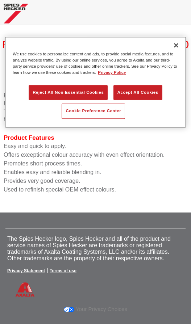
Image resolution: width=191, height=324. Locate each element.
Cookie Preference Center (93, 111)
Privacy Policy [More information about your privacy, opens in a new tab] (112, 73)
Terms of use (63, 270)
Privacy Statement (26, 270)
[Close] (176, 45)
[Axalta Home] (16, 16)
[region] (95, 82)
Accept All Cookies (137, 92)
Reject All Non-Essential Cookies (68, 92)
